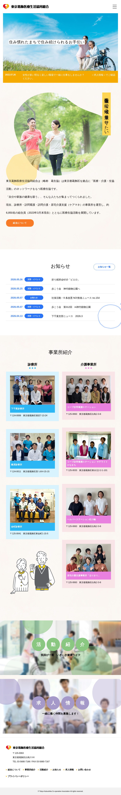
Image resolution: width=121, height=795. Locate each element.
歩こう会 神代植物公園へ (66, 288)
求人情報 (69, 770)
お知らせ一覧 (104, 267)
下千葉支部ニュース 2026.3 (67, 316)
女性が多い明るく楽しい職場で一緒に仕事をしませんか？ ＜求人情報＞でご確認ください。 (69, 77)
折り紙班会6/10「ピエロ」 (66, 279)
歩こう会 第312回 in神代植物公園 (71, 307)
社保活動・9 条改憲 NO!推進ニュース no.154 (76, 298)
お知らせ (57, 770)
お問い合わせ (84, 770)
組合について (20, 223)
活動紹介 (44, 770)
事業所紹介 (30, 770)
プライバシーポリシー (18, 776)
